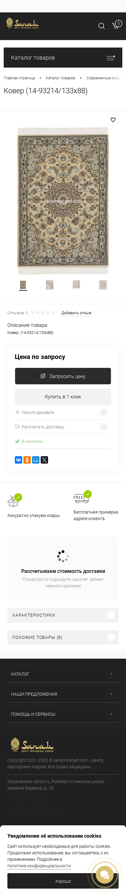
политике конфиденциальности (39, 865)
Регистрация (27, 34)
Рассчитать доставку (39, 426)
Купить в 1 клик (63, 397)
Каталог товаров (63, 58)
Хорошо (63, 881)
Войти (9, 34)
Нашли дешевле (34, 412)
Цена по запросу (40, 357)
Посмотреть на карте (28, 798)
